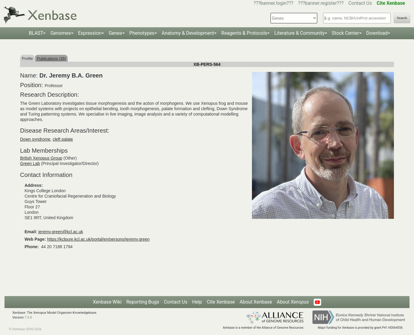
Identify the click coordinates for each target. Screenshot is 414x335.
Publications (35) (51, 58)
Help (197, 302)
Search (402, 18)
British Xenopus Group (41, 158)
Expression (90, 33)
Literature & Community (299, 33)
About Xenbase (256, 302)
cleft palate (63, 139)
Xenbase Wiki (107, 302)
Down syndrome (35, 139)
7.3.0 (28, 317)
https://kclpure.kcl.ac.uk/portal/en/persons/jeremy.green (98, 239)
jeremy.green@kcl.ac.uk (60, 231)
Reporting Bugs (142, 302)
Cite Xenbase (221, 302)
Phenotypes (142, 33)
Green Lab (30, 163)
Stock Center (345, 33)
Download (377, 33)
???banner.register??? (321, 3)
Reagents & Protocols (244, 33)
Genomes (60, 33)
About (293, 302)
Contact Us (360, 3)
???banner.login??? (274, 3)
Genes (115, 33)
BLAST (36, 33)
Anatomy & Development (188, 33)
